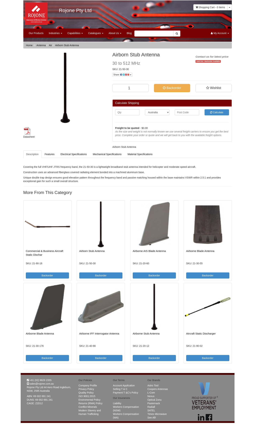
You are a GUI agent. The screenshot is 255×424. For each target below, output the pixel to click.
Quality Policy (86, 392)
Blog (129, 33)
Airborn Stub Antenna (67, 45)
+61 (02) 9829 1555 (39, 380)
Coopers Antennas (157, 389)
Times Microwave (157, 414)
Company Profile (88, 385)
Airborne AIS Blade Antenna (149, 250)
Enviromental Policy (90, 399)
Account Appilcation (124, 385)
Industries (55, 33)
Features (50, 154)
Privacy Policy (86, 389)
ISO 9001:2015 (87, 396)
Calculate (216, 112)
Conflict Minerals (88, 406)
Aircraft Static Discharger (201, 333)
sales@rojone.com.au (40, 383)
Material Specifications (140, 154)
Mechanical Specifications (107, 154)
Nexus (150, 396)
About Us (115, 33)
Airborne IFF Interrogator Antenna (99, 333)
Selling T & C (120, 389)
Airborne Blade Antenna (200, 250)
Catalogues (95, 33)
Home (29, 45)
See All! (151, 417)
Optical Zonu (154, 399)
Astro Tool (152, 385)
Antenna (41, 45)
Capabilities (75, 33)
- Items (210, 7)
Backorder (172, 88)
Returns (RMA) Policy (91, 403)
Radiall (151, 406)
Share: (122, 74)
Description (32, 154)
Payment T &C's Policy (125, 392)
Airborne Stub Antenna (146, 333)
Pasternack (153, 403)
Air (50, 45)
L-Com (151, 392)
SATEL (151, 410)
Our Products (36, 33)
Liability (117, 403)
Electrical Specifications (74, 154)
